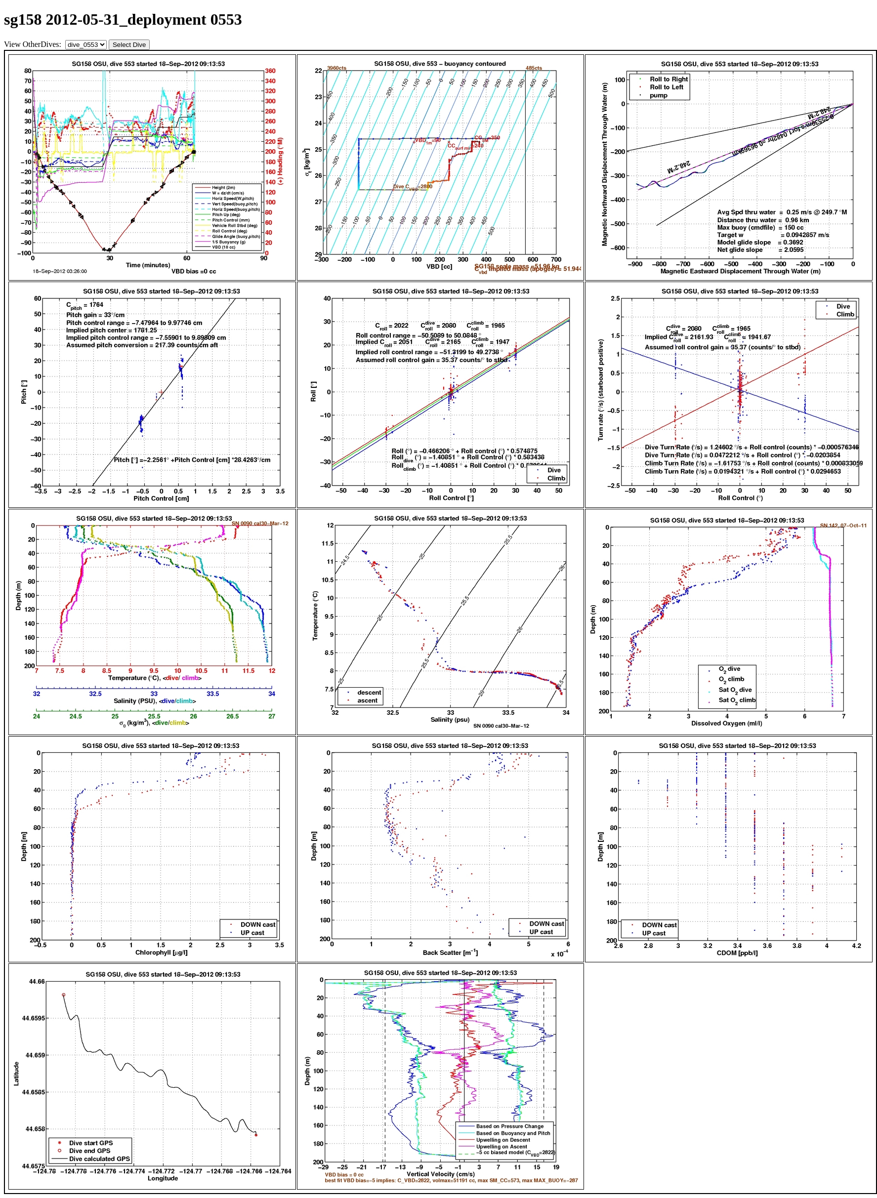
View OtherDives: (33, 44)
